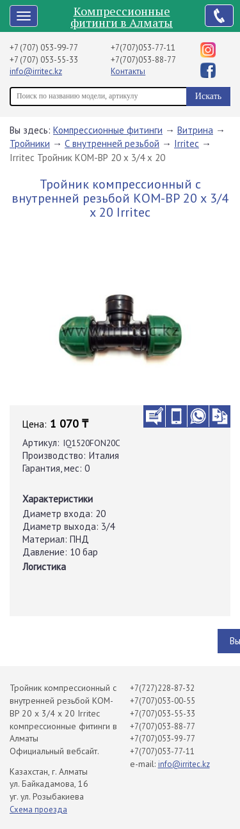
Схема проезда (38, 809)
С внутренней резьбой (112, 143)
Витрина (195, 130)
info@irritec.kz (36, 71)
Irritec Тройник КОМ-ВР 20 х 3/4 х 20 (87, 157)
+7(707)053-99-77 (162, 738)
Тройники (30, 143)
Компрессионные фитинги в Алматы (121, 16)
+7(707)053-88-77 (143, 59)
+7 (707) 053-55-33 (44, 59)
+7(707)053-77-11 (143, 47)
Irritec (186, 143)
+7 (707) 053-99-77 (44, 47)
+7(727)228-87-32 (162, 688)
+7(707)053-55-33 (162, 713)
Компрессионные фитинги (108, 130)
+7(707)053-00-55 (162, 700)
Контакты (128, 71)
